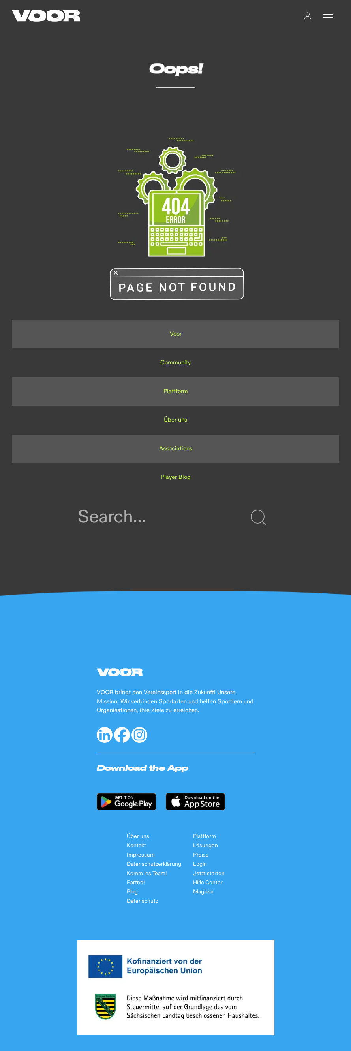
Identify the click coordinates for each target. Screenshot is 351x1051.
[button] (328, 16)
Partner (136, 882)
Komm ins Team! (147, 873)
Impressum (141, 855)
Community (175, 362)
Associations (175, 449)
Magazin (203, 892)
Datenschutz (142, 901)
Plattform (175, 391)
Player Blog (176, 477)
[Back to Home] (46, 16)
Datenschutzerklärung (154, 864)
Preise (201, 855)
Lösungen (205, 845)
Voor (176, 334)
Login (200, 864)
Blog (132, 892)
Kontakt (136, 845)
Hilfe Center (208, 882)
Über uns (175, 420)
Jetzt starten (209, 873)
